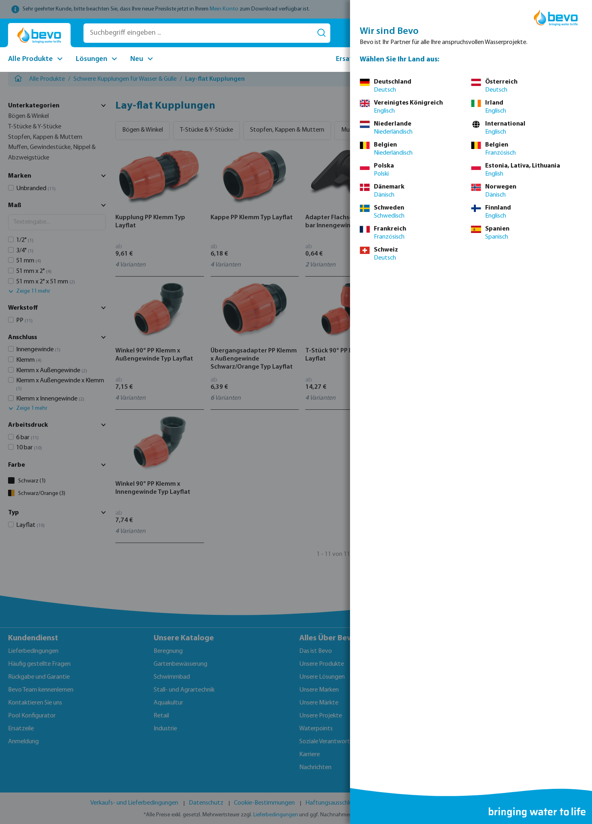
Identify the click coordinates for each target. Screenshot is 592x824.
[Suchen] (321, 33)
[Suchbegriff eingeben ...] (198, 33)
